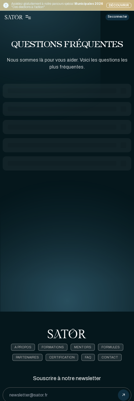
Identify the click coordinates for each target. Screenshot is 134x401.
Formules (111, 347)
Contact (110, 357)
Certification (62, 357)
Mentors (82, 347)
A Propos (23, 347)
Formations (53, 347)
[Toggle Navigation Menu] (28, 17)
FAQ (88, 357)
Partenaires (27, 357)
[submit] (123, 395)
